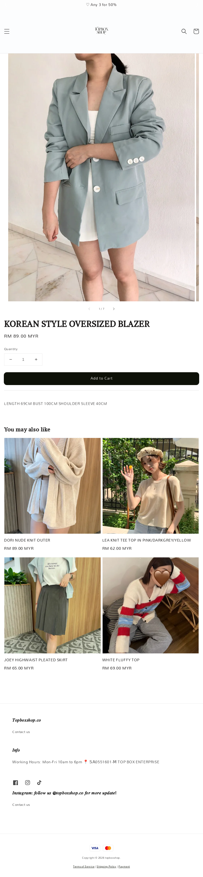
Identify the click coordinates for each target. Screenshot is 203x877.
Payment (124, 866)
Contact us (21, 731)
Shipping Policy (106, 866)
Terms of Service (83, 866)
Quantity (11, 349)
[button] (7, 31)
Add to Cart (102, 378)
